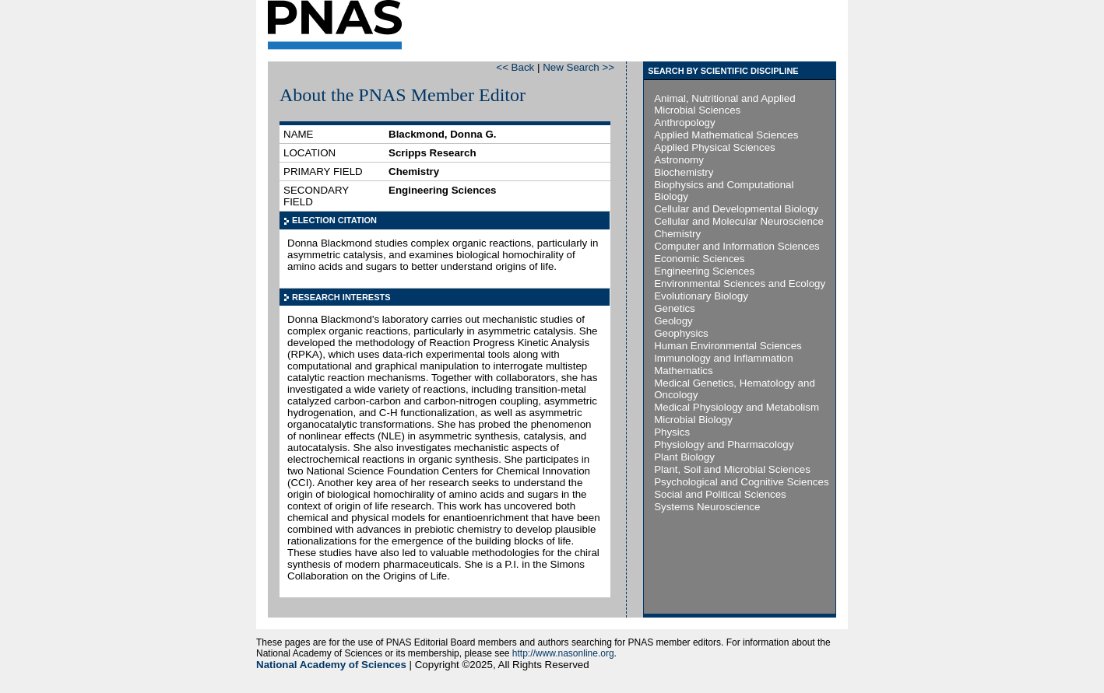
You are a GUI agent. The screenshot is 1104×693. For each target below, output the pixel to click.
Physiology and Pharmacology (723, 444)
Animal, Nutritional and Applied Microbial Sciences (725, 104)
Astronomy (679, 160)
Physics (672, 432)
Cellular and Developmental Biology (736, 209)
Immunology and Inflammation (723, 358)
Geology (673, 321)
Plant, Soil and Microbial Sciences (732, 469)
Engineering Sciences (704, 271)
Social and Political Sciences (720, 494)
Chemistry (677, 234)
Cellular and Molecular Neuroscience (739, 221)
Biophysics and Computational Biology (723, 190)
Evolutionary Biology (701, 296)
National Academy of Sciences (331, 664)
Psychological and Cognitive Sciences (741, 482)
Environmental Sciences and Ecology (739, 283)
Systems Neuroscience (707, 507)
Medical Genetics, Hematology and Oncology (734, 389)
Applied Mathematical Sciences (726, 135)
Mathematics (683, 370)
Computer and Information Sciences (737, 246)
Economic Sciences (699, 258)
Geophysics (681, 333)
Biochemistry (683, 172)
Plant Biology (684, 457)
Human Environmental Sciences (728, 346)
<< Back (515, 67)
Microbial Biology (693, 419)
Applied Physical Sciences (714, 147)
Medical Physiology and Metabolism (736, 407)
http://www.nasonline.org (563, 653)
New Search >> (578, 67)
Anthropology (684, 122)
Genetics (674, 308)
